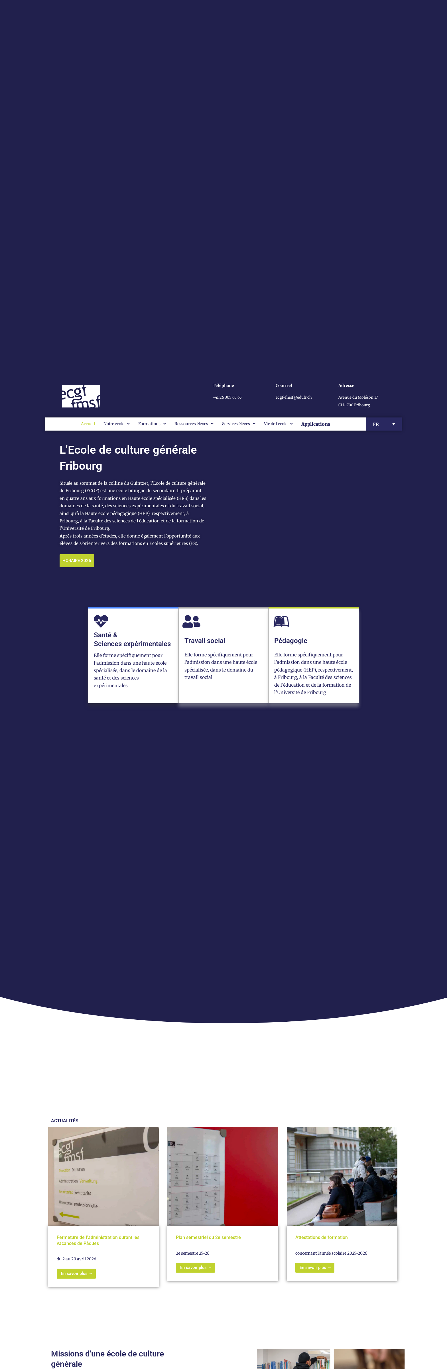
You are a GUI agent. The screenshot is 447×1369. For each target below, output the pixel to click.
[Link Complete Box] (103, 1207)
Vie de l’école (278, 423)
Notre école (116, 423)
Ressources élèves (194, 423)
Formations (152, 423)
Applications (315, 424)
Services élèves (238, 423)
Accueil (88, 423)
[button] (384, 424)
